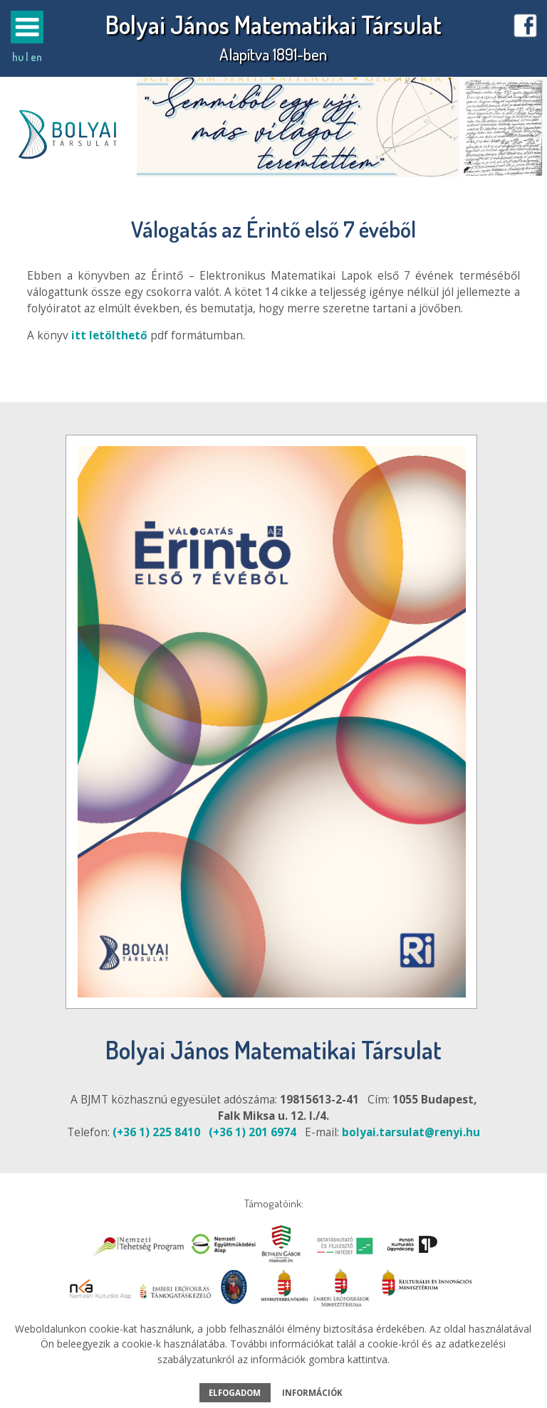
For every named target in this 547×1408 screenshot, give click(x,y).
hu (18, 57)
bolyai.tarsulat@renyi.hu (411, 1132)
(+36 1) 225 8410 (156, 1132)
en (36, 57)
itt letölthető (109, 335)
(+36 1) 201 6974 (252, 1132)
